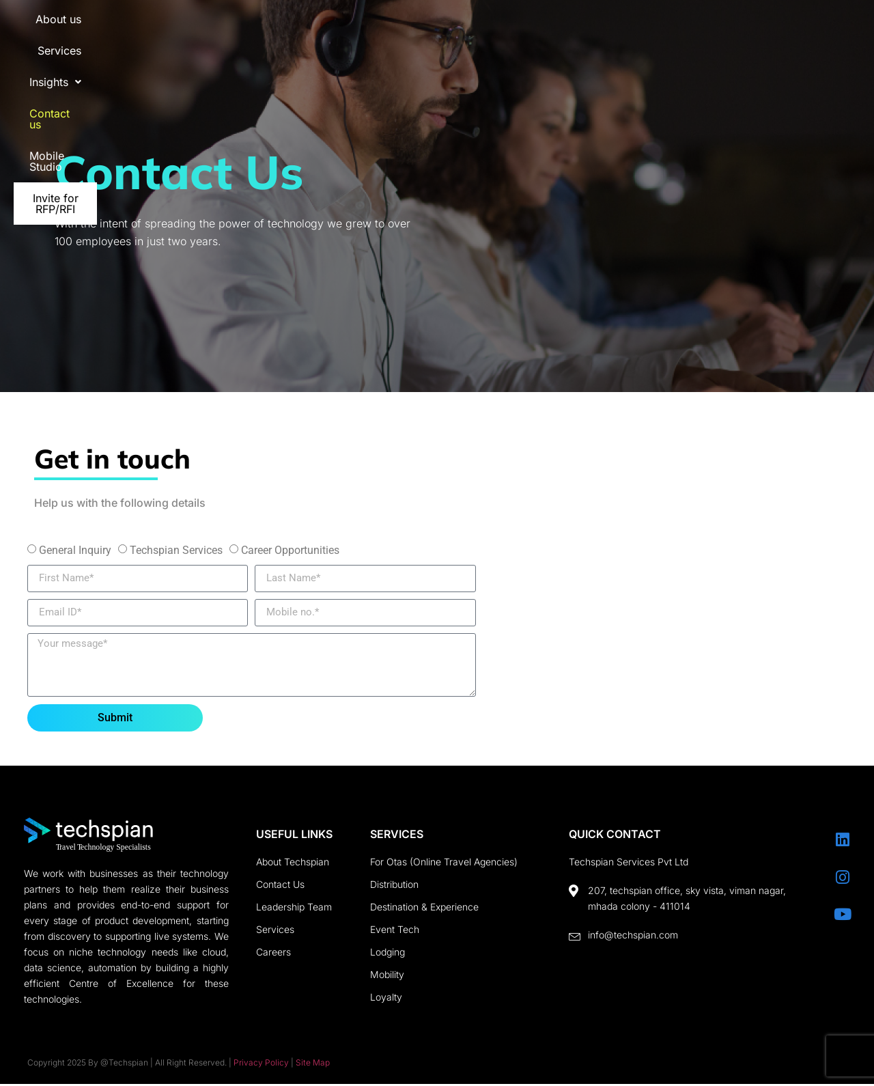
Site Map (313, 1064)
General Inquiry (75, 550)
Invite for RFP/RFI (788, 27)
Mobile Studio (678, 27)
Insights (498, 27)
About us (343, 27)
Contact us (583, 27)
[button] (498, 27)
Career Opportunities (290, 550)
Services (419, 27)
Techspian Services (176, 550)
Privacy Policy (261, 1064)
